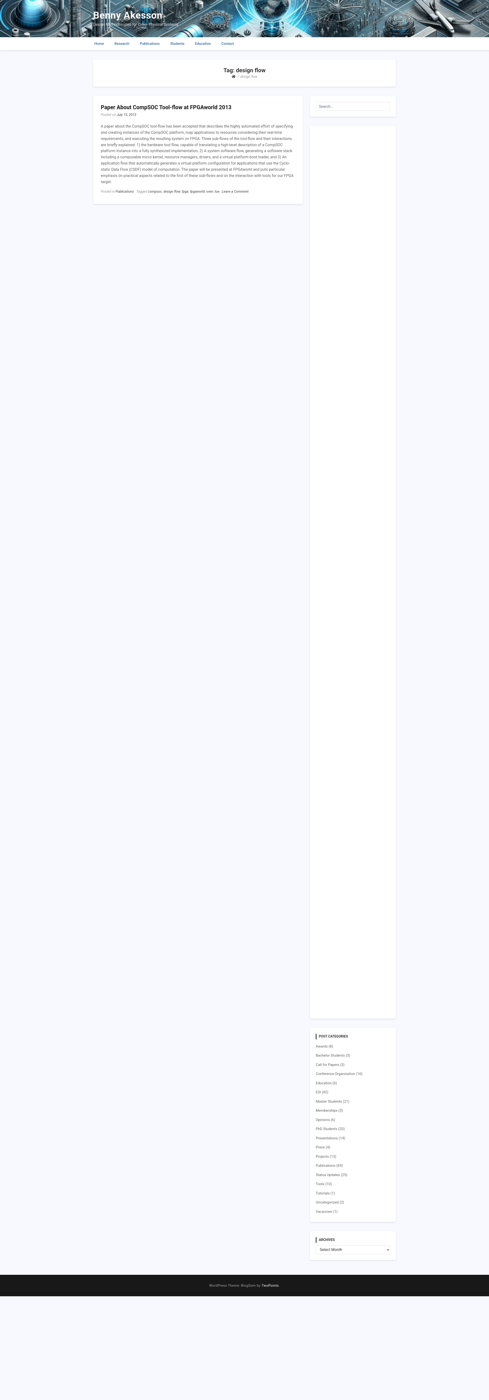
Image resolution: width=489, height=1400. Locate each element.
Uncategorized (327, 1202)
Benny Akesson (128, 15)
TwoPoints (270, 1286)
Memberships (326, 1110)
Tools (320, 1184)
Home (99, 43)
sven (209, 192)
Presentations (327, 1138)
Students (177, 43)
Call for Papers (327, 1065)
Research (121, 43)
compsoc (155, 192)
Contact (227, 43)
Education (203, 43)
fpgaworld (197, 192)
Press (320, 1147)
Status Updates (328, 1175)
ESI (318, 1092)
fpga (185, 192)
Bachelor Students (330, 1055)
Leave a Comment (235, 192)
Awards (322, 1046)
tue (217, 192)
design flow (171, 192)
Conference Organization (335, 1074)
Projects (322, 1156)
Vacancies (324, 1211)
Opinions (323, 1120)
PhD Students (326, 1129)
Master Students (329, 1101)
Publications (150, 43)
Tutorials (323, 1193)
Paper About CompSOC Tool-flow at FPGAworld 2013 (166, 107)
